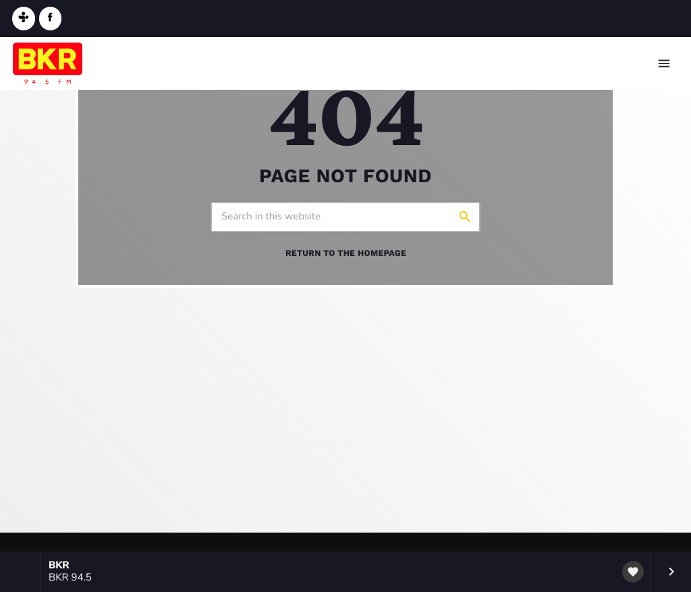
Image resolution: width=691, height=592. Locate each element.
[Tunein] (23, 18)
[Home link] (47, 63)
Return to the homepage (345, 253)
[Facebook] (50, 18)
